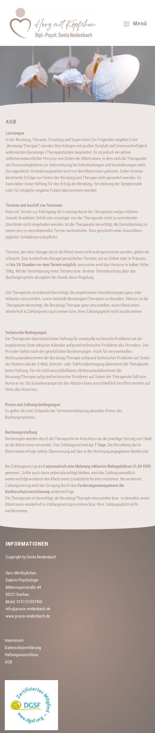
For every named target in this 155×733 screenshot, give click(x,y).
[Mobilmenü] (135, 23)
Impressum (14, 640)
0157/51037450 (29, 601)
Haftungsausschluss (21, 654)
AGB (8, 662)
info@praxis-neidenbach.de (28, 608)
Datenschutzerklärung (23, 647)
